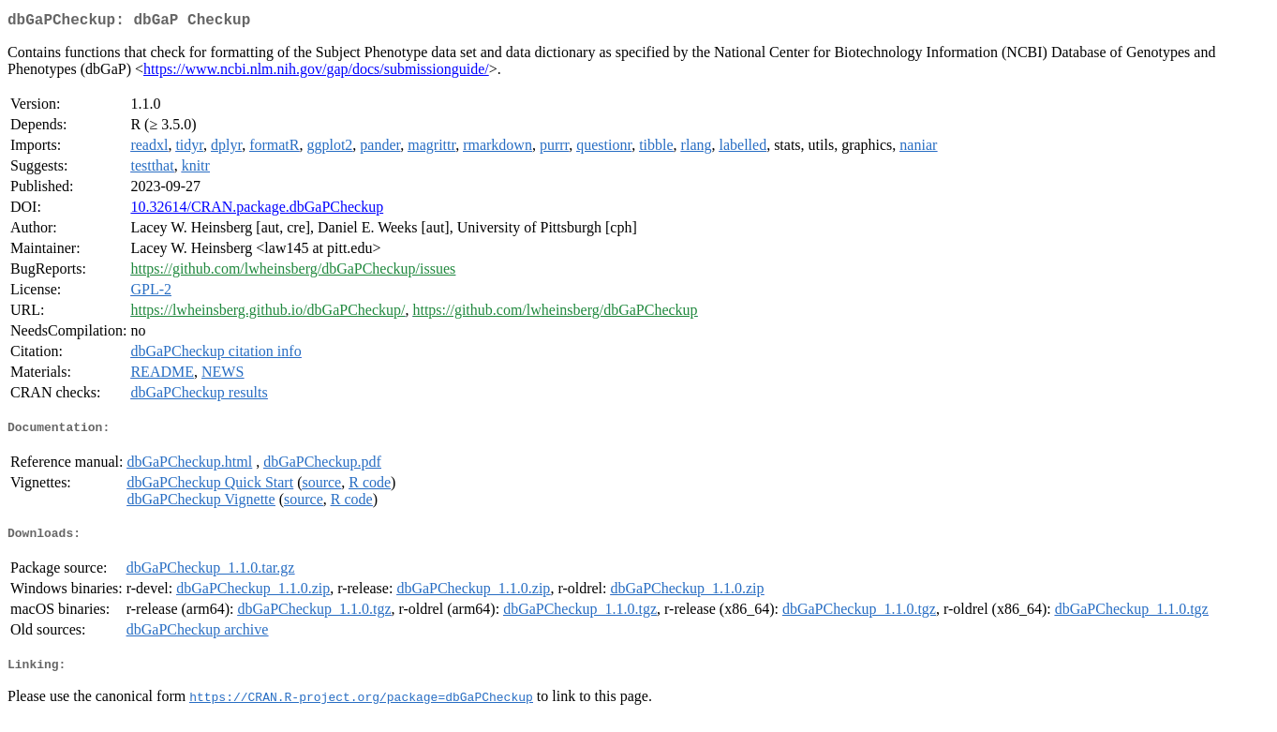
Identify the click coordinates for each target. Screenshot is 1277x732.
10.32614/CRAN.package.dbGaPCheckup (256, 210)
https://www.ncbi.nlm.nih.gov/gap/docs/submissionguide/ (316, 73)
